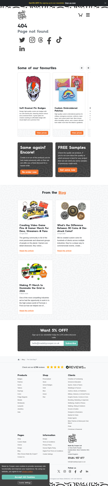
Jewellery (20, 409)
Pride (69, 426)
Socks (19, 385)
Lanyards (20, 406)
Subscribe (71, 343)
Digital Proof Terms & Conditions (53, 451)
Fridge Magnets (22, 397)
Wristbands (21, 403)
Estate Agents (72, 418)
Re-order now (29, 172)
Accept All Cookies (25, 477)
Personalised (47, 379)
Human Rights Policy (49, 448)
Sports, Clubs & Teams (75, 385)
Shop (19, 439)
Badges (20, 379)
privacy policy (27, 471)
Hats (19, 412)
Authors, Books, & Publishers (77, 391)
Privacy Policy (47, 445)
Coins (19, 394)
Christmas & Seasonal (75, 429)
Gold (44, 388)
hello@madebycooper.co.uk (76, 462)
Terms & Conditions (49, 442)
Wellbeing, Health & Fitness (76, 403)
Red (44, 397)
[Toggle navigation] (88, 15)
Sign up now (70, 3)
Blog (62, 192)
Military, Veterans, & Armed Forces (79, 394)
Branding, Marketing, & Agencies (78, 400)
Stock (44, 382)
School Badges (47, 385)
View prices (42, 133)
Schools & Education (74, 382)
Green (45, 394)
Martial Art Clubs (73, 415)
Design (20, 448)
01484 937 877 (76, 458)
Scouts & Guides (73, 409)
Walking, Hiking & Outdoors (76, 406)
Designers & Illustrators (75, 412)
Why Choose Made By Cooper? (27, 454)
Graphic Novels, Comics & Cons (78, 397)
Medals (20, 400)
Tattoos (20, 388)
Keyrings (20, 391)
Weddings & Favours (74, 388)
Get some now (67, 169)
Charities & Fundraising (75, 379)
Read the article (27, 250)
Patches (20, 382)
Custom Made (22, 442)
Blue (44, 391)
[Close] (105, 3)
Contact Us (21, 457)
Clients (20, 445)
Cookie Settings (48, 454)
